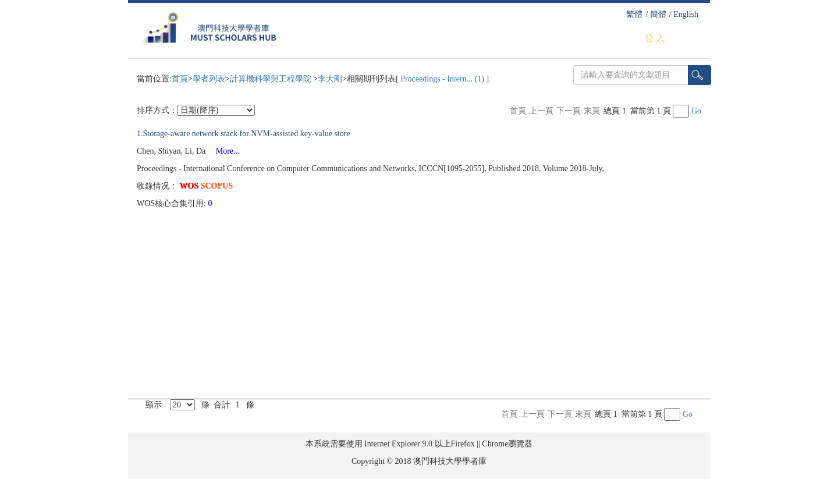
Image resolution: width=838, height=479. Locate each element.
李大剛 (330, 78)
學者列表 (209, 78)
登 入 (654, 38)
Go (696, 111)
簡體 (658, 14)
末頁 (592, 111)
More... (224, 151)
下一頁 (568, 111)
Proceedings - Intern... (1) (443, 78)
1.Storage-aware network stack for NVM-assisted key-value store (243, 133)
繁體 (634, 14)
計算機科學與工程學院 (272, 78)
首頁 (180, 78)
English (685, 14)
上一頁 (541, 111)
